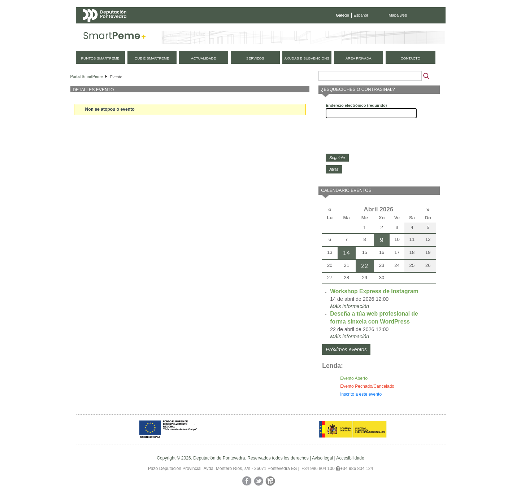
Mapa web (398, 15)
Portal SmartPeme (86, 76)
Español (360, 15)
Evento (116, 77)
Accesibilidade (350, 458)
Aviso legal (322, 458)
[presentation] (380, 136)
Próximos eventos (346, 349)
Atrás (334, 169)
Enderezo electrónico (356, 105)
